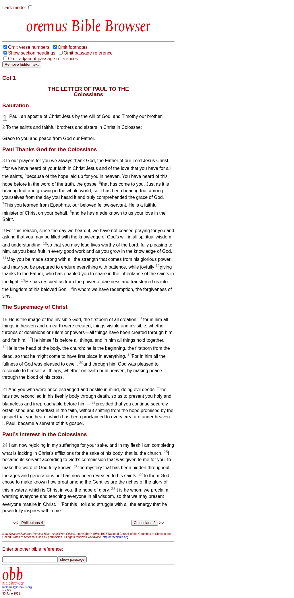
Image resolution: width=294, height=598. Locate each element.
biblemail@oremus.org (17, 587)
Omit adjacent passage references (43, 58)
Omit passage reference (88, 53)
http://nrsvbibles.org (115, 537)
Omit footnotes (73, 47)
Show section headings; (32, 53)
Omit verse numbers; (29, 47)
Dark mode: (14, 7)
